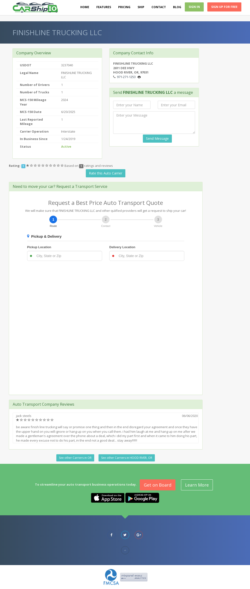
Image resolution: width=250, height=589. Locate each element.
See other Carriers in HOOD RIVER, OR (126, 458)
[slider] (45, 165)
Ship (141, 7)
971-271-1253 (126, 77)
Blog (177, 7)
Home (84, 7)
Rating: (15, 165)
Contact (158, 7)
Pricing (124, 7)
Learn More (197, 485)
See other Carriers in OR (75, 458)
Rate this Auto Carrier (105, 173)
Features (103, 7)
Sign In (194, 7)
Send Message (157, 138)
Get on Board (157, 485)
